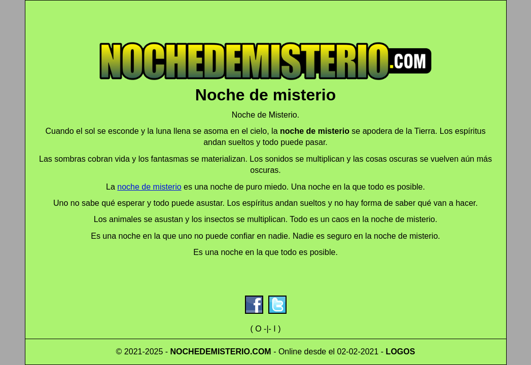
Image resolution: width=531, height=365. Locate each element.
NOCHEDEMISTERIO (210, 351)
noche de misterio (149, 186)
